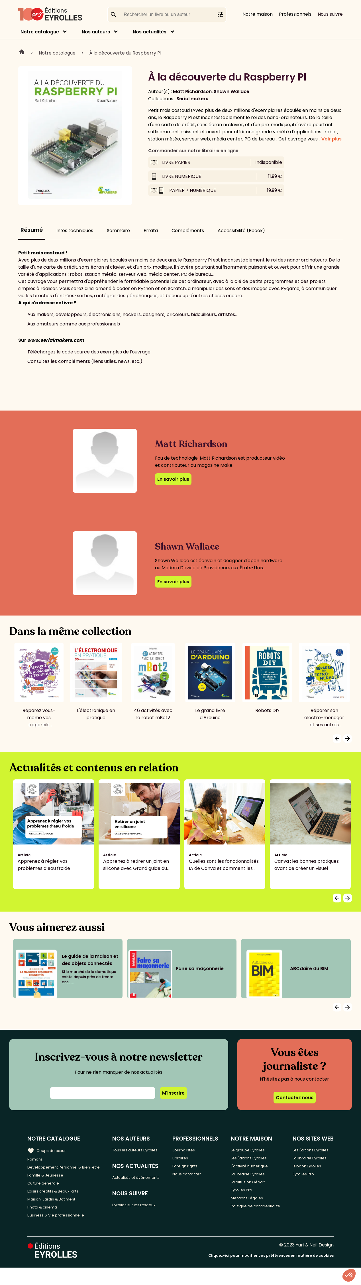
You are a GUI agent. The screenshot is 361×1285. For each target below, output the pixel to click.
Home (21, 53)
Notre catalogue (40, 32)
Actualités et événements (130, 1189)
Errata (151, 230)
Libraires (186, 1159)
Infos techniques (74, 230)
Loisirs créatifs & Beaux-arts (58, 1203)
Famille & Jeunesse (48, 1185)
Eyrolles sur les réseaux (141, 1222)
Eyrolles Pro (245, 1196)
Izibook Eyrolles (311, 1191)
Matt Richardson (192, 91)
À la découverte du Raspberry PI (125, 53)
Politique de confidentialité (248, 1219)
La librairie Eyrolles (252, 1178)
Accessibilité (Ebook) (241, 230)
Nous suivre (330, 14)
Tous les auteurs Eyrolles (134, 1153)
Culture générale (46, 1194)
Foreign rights (192, 1168)
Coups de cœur (49, 1149)
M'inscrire (173, 1093)
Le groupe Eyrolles (252, 1149)
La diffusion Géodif (252, 1187)
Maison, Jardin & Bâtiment (56, 1213)
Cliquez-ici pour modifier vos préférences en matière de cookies (271, 1272)
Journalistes (190, 1149)
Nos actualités (149, 32)
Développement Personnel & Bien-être (60, 1172)
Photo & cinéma (45, 1222)
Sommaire (118, 230)
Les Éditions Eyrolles (254, 1159)
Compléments (188, 230)
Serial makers (192, 98)
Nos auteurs (96, 32)
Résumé (32, 230)
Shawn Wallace (231, 91)
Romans (36, 1159)
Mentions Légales (251, 1206)
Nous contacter (194, 1178)
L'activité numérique (254, 1168)
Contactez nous (294, 1097)
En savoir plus (173, 479)
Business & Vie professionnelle (60, 1232)
